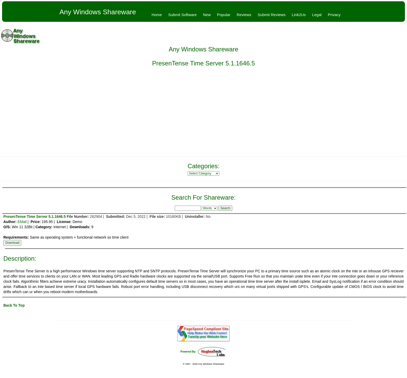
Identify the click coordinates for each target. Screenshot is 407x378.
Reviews (244, 14)
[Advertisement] (203, 114)
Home (157, 14)
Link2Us (299, 14)
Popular (223, 14)
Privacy (334, 14)
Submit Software (182, 14)
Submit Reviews (271, 14)
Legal (317, 14)
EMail (21, 222)
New (207, 14)
